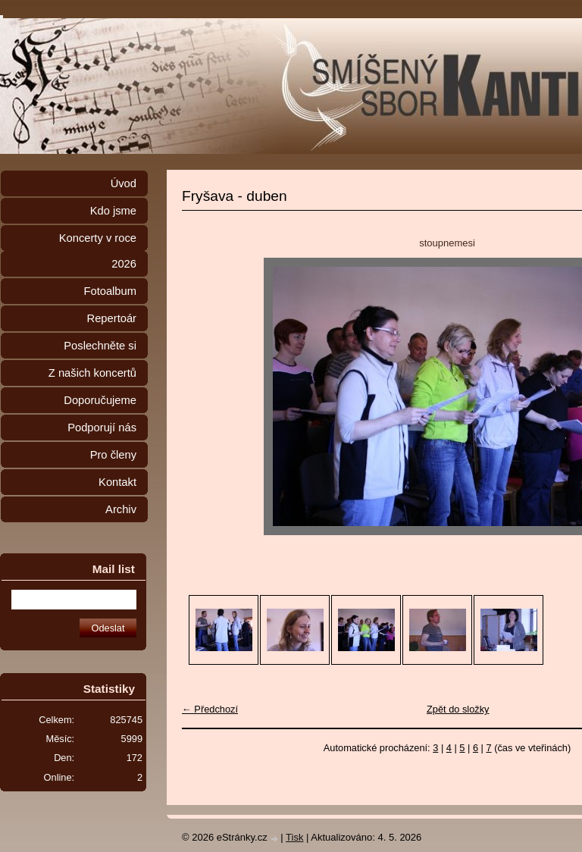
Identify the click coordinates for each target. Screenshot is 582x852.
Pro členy (113, 455)
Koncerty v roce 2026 (97, 251)
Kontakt (117, 482)
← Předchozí (210, 709)
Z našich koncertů (92, 373)
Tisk (294, 837)
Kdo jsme (113, 211)
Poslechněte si (100, 346)
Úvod (123, 183)
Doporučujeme (100, 400)
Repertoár (111, 318)
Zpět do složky (458, 709)
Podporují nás (101, 427)
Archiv (120, 509)
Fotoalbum (109, 291)
